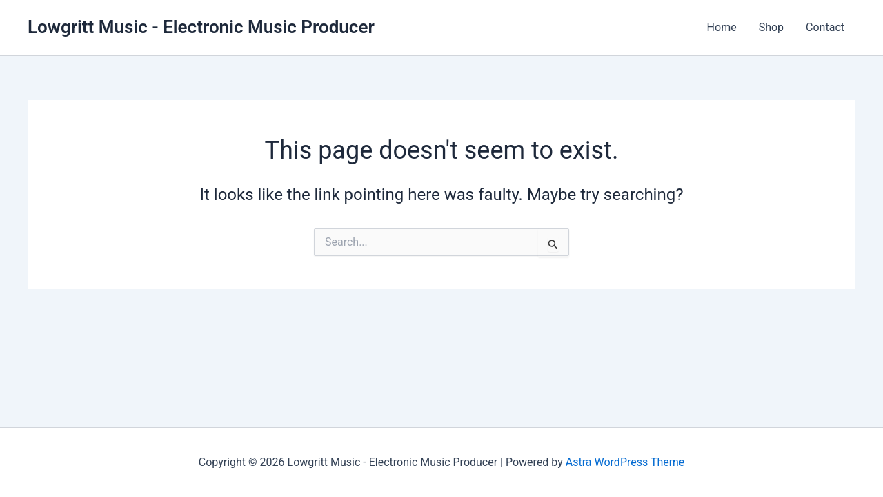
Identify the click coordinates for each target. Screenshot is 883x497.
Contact (825, 27)
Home (722, 27)
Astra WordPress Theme (625, 462)
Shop (771, 27)
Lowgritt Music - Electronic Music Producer (201, 27)
